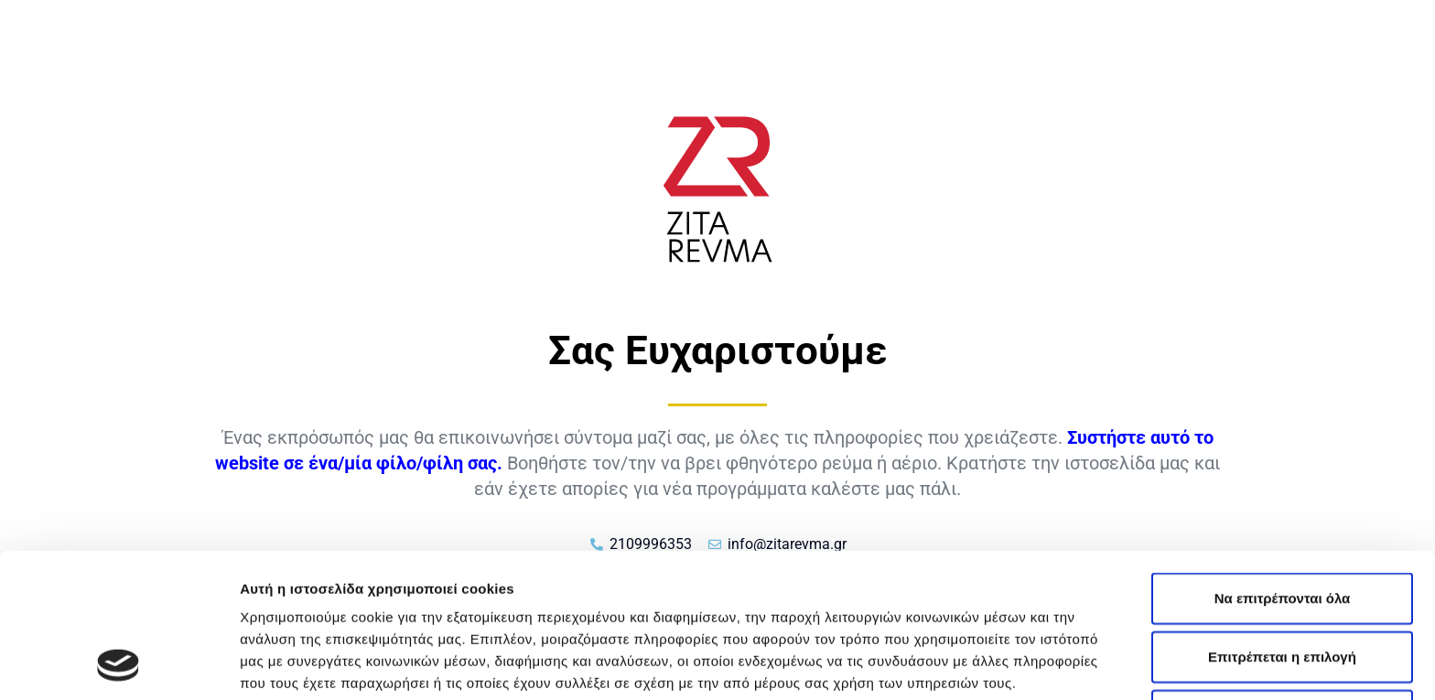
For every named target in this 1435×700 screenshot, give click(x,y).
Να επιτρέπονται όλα (1282, 462)
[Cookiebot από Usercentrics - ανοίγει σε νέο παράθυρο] (118, 664)
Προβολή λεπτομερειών (1087, 664)
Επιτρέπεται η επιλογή (1282, 521)
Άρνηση (1282, 579)
